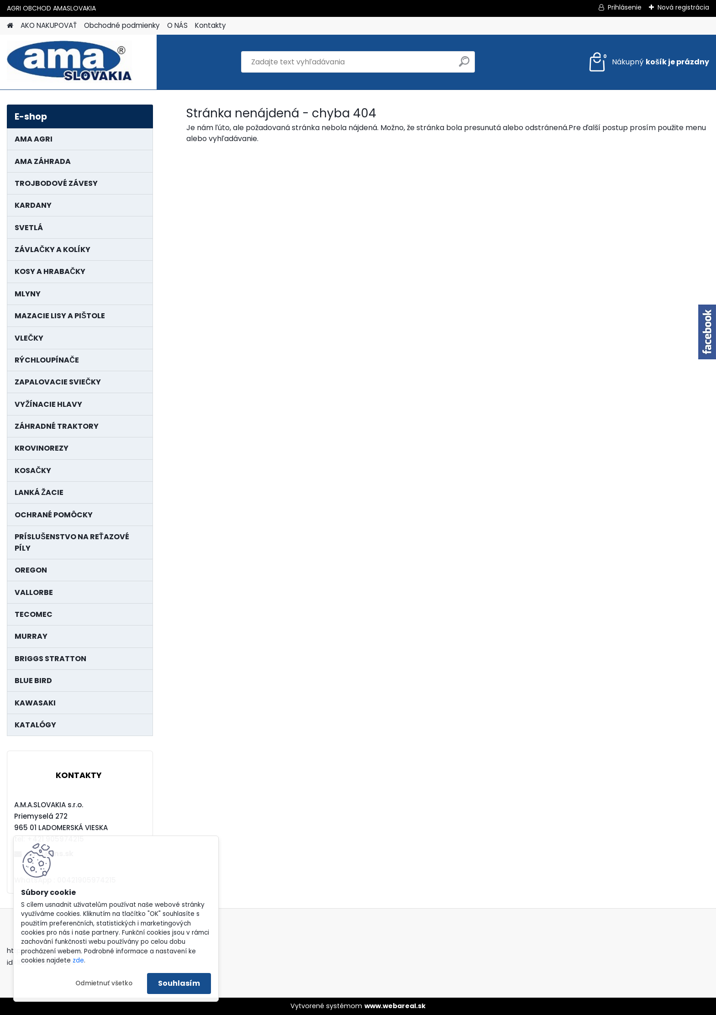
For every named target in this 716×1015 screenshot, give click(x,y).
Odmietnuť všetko (103, 983)
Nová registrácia (683, 7)
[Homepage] (10, 26)
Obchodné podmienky (122, 25)
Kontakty (210, 25)
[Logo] (69, 62)
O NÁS (177, 25)
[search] (464, 65)
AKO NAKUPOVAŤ (49, 25)
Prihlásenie (625, 7)
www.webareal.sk (395, 1005)
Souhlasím (179, 983)
